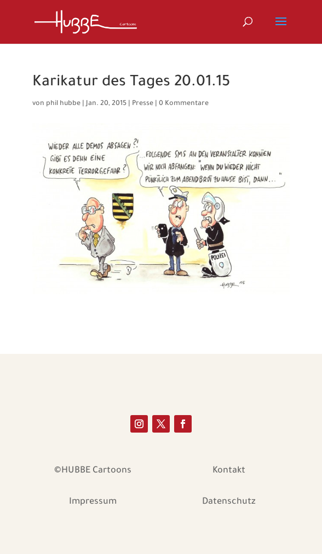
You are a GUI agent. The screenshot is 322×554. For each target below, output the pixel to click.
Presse (142, 104)
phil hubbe (63, 104)
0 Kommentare (184, 104)
